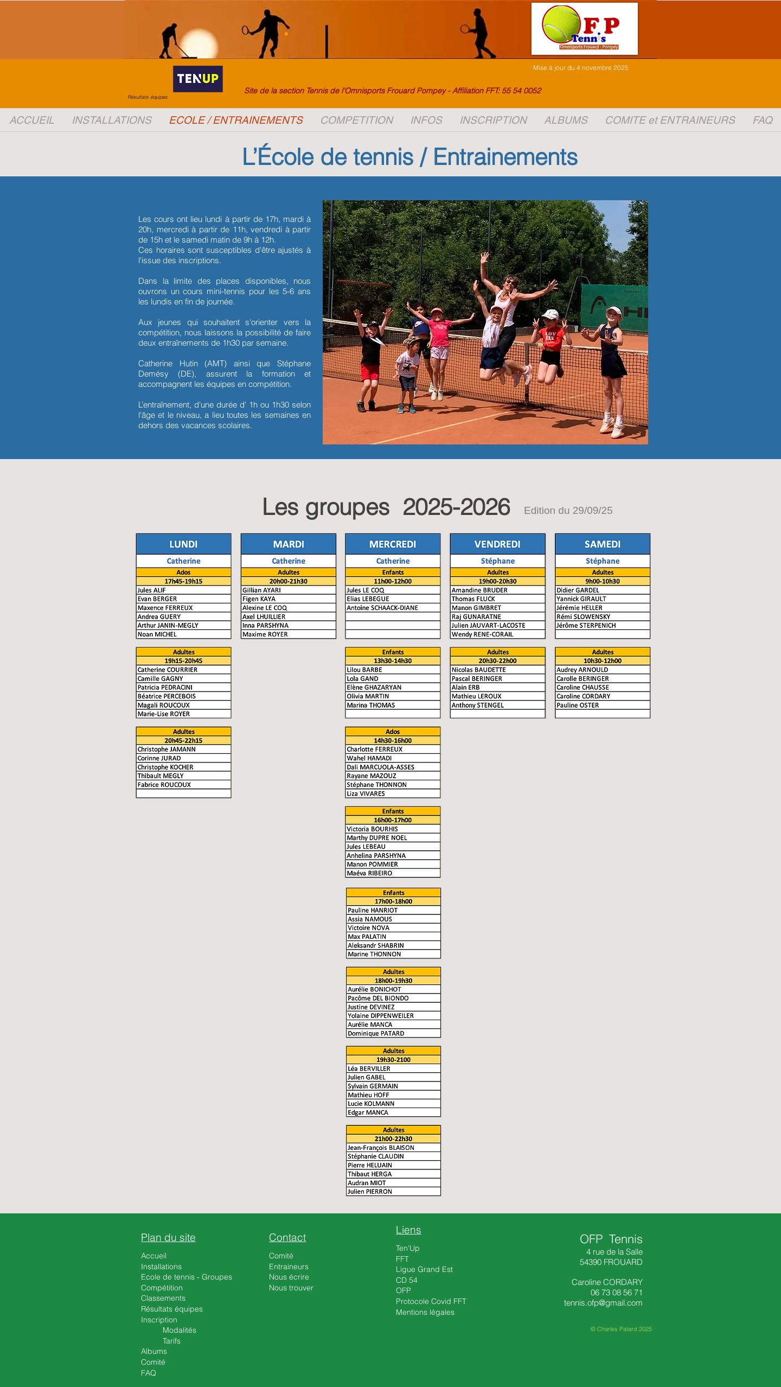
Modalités (179, 1330)
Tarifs (172, 1341)
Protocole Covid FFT (431, 1301)
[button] (493, 120)
